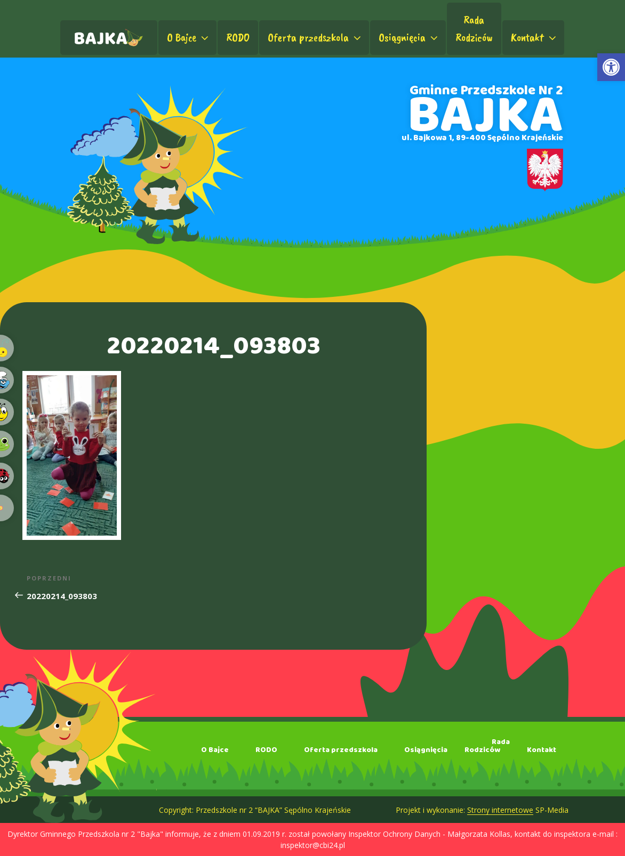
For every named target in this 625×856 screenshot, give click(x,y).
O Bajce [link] (189, 37)
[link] (611, 67)
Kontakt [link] (534, 37)
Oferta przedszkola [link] (315, 37)
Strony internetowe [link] (500, 810)
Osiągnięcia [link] (409, 37)
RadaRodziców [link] (474, 28)
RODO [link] (238, 37)
